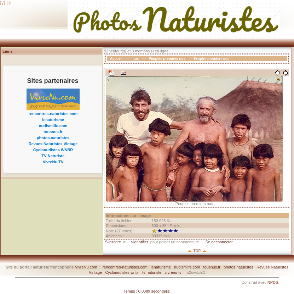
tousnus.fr (53, 132)
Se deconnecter (218, 242)
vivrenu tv (173, 272)
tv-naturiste (151, 272)
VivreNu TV (53, 162)
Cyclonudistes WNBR (53, 150)
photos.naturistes (53, 138)
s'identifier (139, 242)
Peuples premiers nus (167, 59)
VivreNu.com (86, 267)
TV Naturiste (53, 156)
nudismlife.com (53, 126)
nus (135, 59)
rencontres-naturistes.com (53, 114)
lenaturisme (53, 120)
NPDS (272, 282)
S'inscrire (112, 242)
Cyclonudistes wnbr (122, 272)
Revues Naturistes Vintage (53, 144)
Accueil (116, 59)
